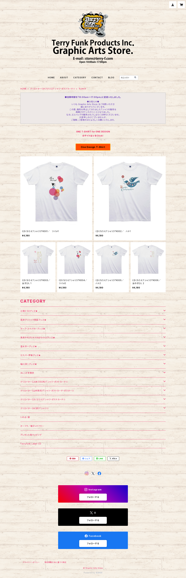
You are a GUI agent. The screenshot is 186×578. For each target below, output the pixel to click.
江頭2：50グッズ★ (29, 311)
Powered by (93, 573)
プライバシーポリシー (31, 562)
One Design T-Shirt (93, 147)
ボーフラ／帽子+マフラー (32, 426)
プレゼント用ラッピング (31, 435)
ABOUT (64, 77)
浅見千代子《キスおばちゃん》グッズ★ (37, 337)
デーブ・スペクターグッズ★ (32, 328)
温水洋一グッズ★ (28, 346)
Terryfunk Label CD (30, 443)
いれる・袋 (25, 417)
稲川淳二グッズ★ (28, 364)
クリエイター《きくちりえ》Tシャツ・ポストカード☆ (52, 88)
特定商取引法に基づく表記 (55, 562)
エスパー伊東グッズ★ (30, 355)
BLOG (111, 77)
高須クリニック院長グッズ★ (33, 320)
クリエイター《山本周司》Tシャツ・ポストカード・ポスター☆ (47, 390)
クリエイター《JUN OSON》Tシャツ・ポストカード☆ (44, 381)
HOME (51, 77)
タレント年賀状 (27, 373)
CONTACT (97, 77)
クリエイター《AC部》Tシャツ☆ (34, 408)
